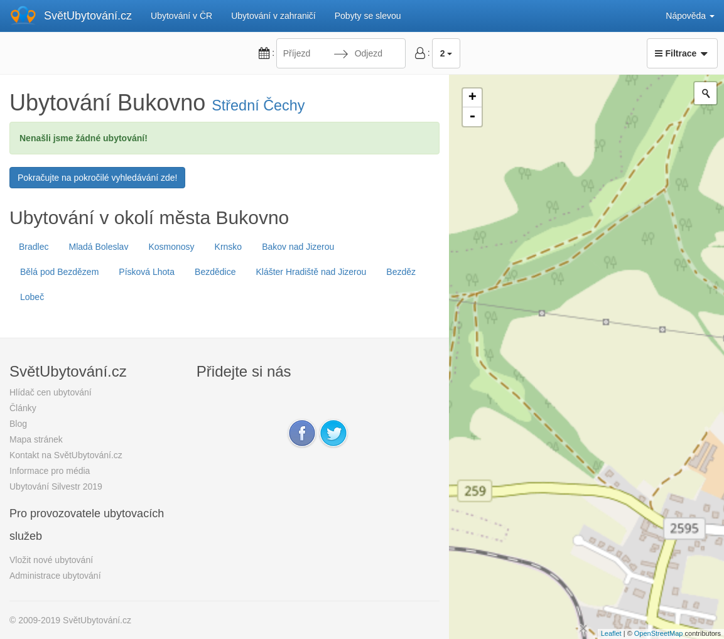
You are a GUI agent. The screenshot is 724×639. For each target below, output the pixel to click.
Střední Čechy (258, 105)
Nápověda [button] (690, 16)
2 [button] (446, 53)
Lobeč (32, 297)
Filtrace (682, 53)
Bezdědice (215, 272)
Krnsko (228, 247)
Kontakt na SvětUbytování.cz (65, 455)
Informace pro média (49, 471)
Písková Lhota (147, 272)
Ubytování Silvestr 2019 (55, 486)
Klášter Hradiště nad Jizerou (311, 272)
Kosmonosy (171, 247)
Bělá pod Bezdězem (59, 272)
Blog (18, 424)
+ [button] (472, 98)
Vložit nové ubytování (51, 560)
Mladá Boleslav (98, 247)
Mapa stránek (36, 439)
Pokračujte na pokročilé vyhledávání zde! (97, 178)
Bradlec (33, 247)
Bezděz (401, 272)
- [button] (472, 116)
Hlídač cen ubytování (50, 392)
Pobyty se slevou (368, 16)
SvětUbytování (88, 15)
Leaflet (611, 633)
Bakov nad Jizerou (298, 247)
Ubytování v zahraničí (273, 16)
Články (22, 408)
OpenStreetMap (658, 633)
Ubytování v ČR (181, 16)
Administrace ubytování (55, 576)
